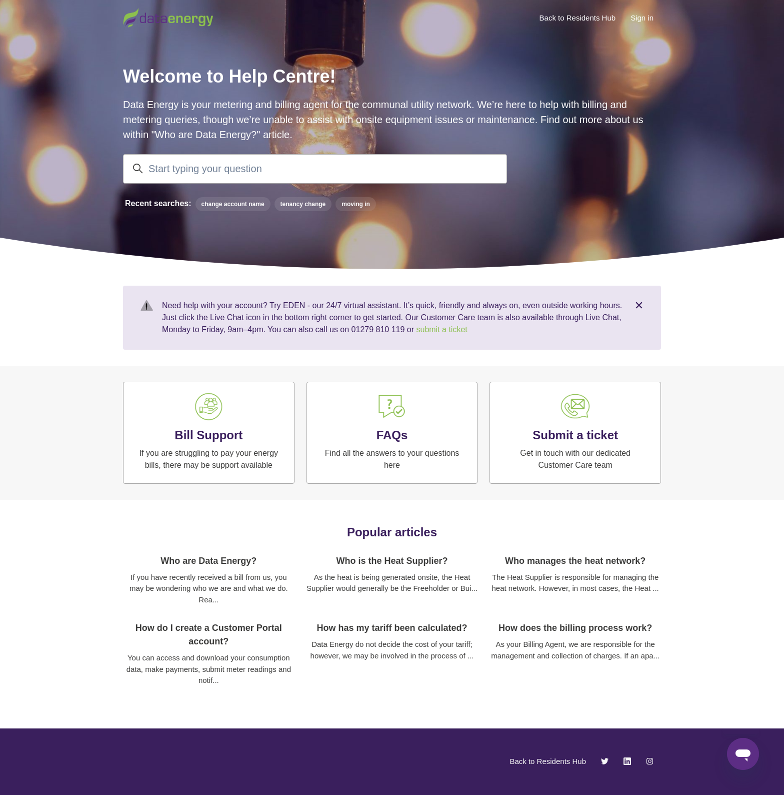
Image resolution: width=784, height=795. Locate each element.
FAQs (392, 435)
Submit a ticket (575, 435)
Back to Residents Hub (578, 18)
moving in (356, 204)
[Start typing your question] (315, 169)
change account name (233, 204)
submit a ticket (441, 329)
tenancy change (303, 204)
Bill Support (208, 435)
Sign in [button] (642, 18)
